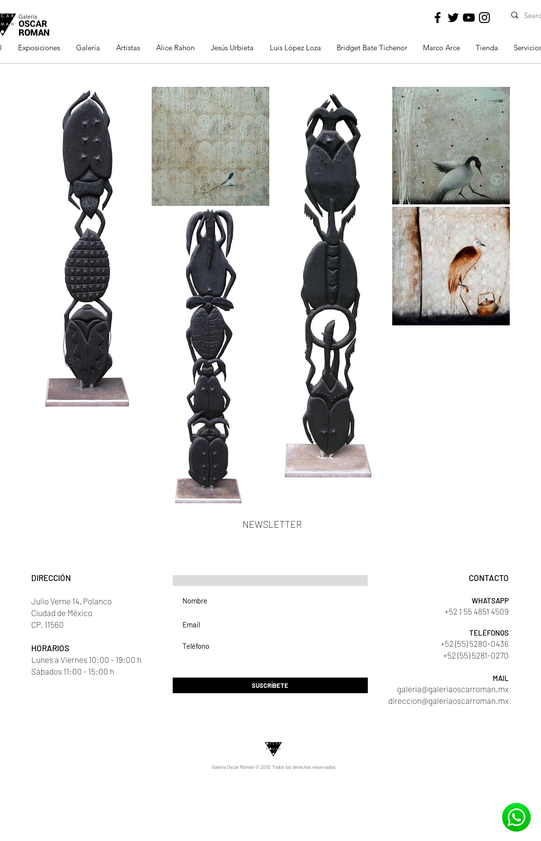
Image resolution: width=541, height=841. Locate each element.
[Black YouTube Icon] (468, 17)
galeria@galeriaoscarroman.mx (453, 689)
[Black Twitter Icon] (453, 17)
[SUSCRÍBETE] (270, 685)
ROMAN (34, 32)
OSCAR (33, 24)
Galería (28, 16)
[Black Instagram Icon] (484, 17)
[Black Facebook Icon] (437, 17)
